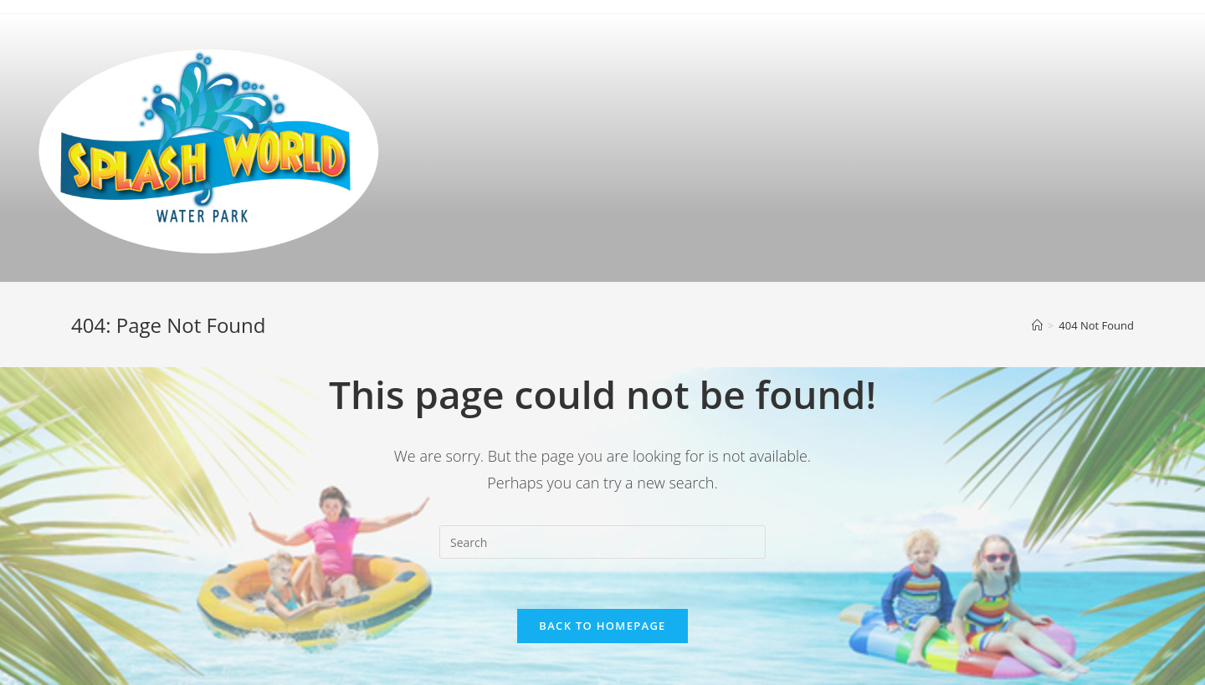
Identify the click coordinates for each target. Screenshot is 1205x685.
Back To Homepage (602, 625)
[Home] (1037, 325)
